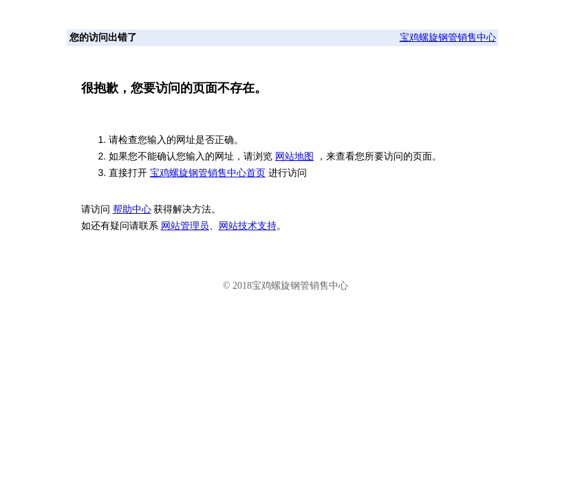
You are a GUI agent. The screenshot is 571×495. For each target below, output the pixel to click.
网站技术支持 (248, 226)
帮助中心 (132, 209)
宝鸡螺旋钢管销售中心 (448, 37)
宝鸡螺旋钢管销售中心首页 (208, 172)
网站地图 (294, 156)
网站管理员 (185, 226)
